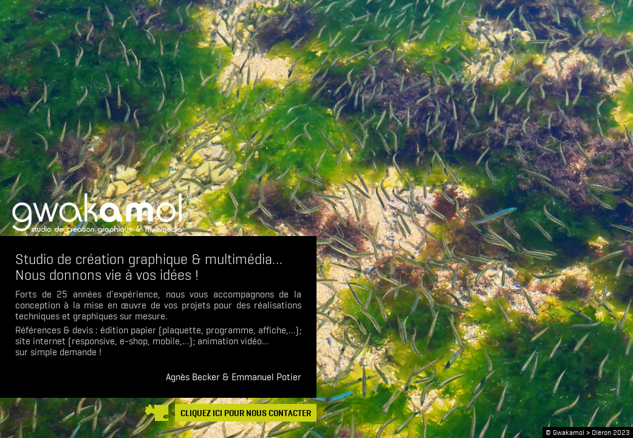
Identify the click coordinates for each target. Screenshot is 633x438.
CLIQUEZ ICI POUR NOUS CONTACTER (245, 413)
